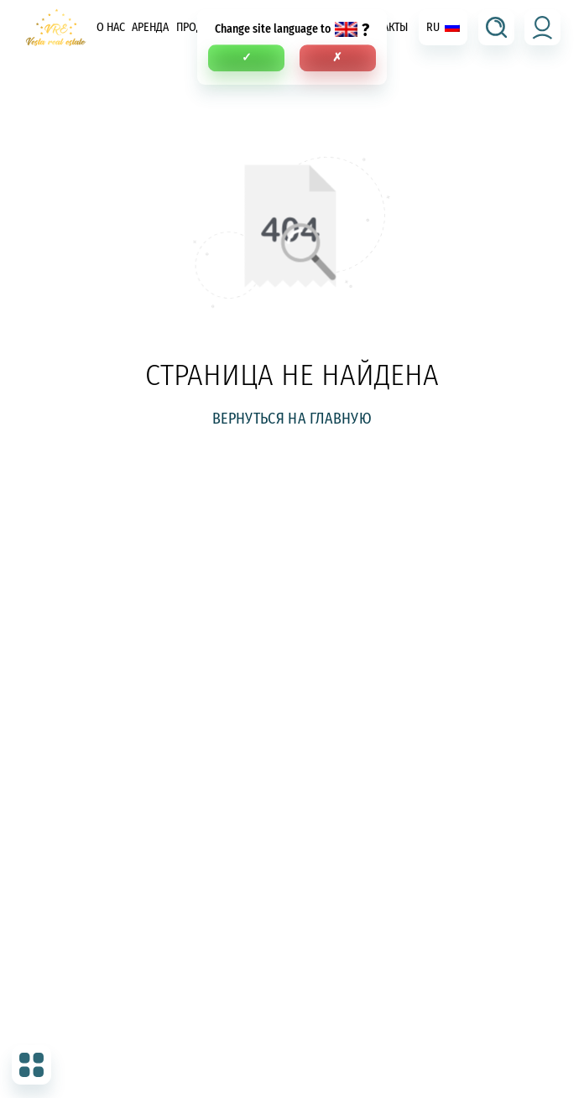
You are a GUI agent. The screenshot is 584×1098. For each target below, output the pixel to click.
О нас (110, 27)
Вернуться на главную (292, 418)
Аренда (150, 27)
